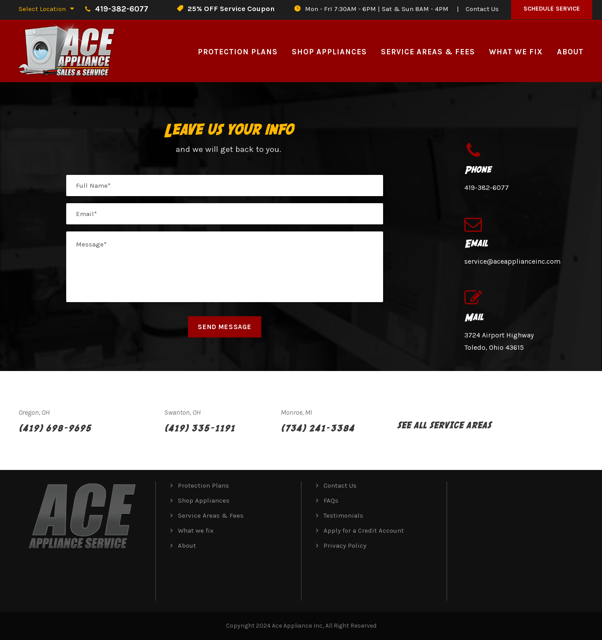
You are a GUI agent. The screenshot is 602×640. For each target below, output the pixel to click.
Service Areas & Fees (428, 51)
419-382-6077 (486, 187)
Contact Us (482, 9)
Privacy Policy (345, 545)
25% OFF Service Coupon (231, 8)
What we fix (516, 51)
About (570, 51)
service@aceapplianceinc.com (512, 261)
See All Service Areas (444, 424)
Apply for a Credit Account (364, 530)
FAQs (331, 500)
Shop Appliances (329, 51)
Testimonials (343, 515)
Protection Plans (238, 51)
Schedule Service (551, 8)
